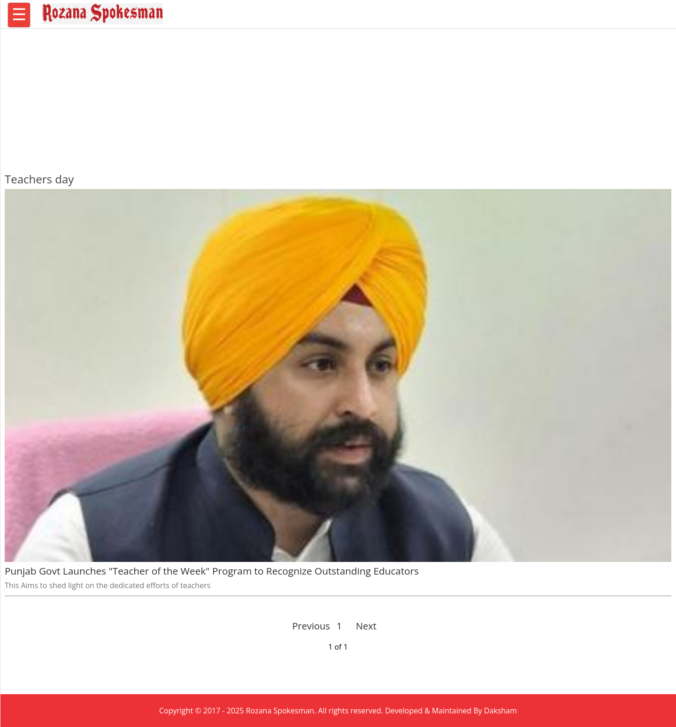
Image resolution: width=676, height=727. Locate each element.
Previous (311, 626)
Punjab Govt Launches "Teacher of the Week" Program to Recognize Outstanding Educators (212, 570)
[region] (338, 96)
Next (362, 626)
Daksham (500, 710)
